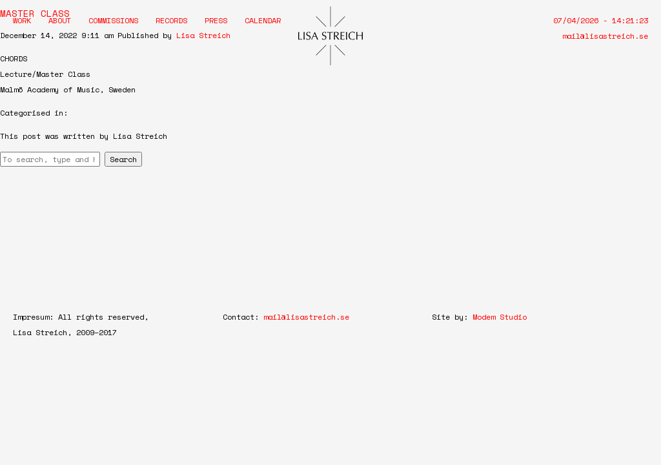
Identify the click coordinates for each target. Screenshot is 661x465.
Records (171, 20)
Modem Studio (500, 316)
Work (22, 20)
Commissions (113, 20)
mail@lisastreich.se (605, 35)
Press (216, 20)
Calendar (263, 20)
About (59, 20)
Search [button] (123, 159)
